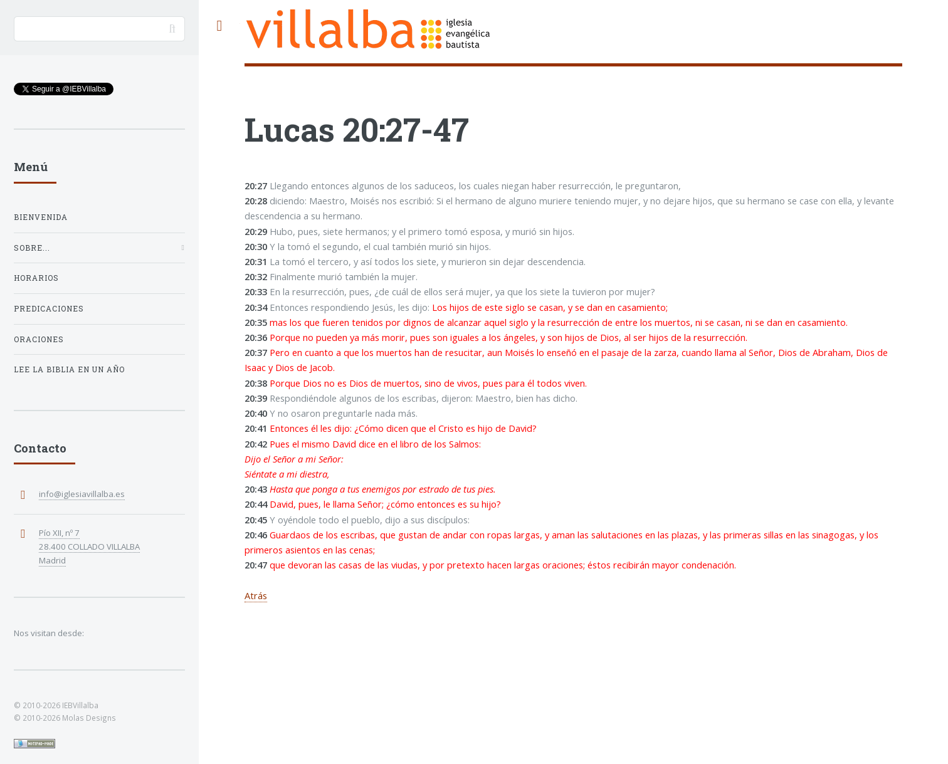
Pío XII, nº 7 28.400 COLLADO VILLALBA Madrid (89, 546)
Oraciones (39, 339)
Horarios (36, 278)
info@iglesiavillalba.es (82, 494)
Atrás (256, 595)
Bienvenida (41, 217)
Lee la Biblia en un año (69, 369)
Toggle (219, 26)
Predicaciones (49, 308)
